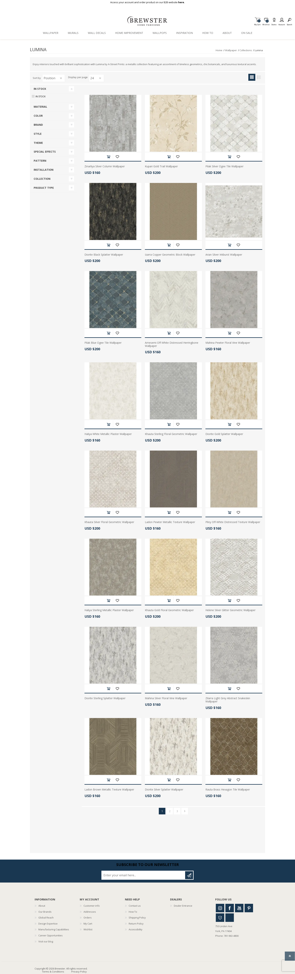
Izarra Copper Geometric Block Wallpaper (170, 254)
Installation (43, 169)
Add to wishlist (117, 156)
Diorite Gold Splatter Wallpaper (224, 434)
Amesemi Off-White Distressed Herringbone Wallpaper (171, 344)
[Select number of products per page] (96, 78)
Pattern (40, 160)
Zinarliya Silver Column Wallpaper (104, 166)
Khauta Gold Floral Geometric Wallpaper (169, 610)
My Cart (257, 23)
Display (72, 77)
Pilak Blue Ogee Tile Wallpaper (103, 342)
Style (38, 134)
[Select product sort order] (53, 78)
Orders (88, 917)
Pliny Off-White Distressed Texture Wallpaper (232, 522)
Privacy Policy (79, 971)
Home (219, 50)
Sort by (37, 78)
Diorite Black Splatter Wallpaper (103, 254)
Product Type (44, 188)
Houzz (220, 917)
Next (184, 811)
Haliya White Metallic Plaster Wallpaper (108, 434)
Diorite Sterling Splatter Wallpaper (104, 698)
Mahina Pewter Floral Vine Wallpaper (227, 342)
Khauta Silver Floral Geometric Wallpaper (109, 522)
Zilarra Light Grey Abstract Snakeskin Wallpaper (227, 700)
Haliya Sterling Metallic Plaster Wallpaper (109, 610)
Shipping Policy (137, 917)
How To (133, 911)
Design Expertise (48, 923)
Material (40, 106)
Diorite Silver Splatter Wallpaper (164, 789)
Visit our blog (45, 941)
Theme (38, 143)
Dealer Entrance (183, 905)
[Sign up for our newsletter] (143, 875)
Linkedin (229, 917)
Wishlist (88, 929)
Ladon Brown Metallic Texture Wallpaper (109, 789)
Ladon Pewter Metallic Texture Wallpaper (170, 522)
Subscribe (189, 875)
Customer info (92, 905)
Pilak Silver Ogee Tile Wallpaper (224, 166)
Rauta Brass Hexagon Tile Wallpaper (227, 789)
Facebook (229, 908)
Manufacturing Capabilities (53, 929)
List (258, 77)
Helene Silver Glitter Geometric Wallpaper (230, 610)
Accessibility (135, 929)
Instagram (220, 908)
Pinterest (249, 908)
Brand (38, 124)
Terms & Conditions (53, 971)
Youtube (239, 908)
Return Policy (136, 923)
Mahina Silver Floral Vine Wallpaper (166, 698)
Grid (251, 77)
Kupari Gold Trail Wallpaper (161, 166)
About (41, 905)
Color (38, 115)
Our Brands (45, 911)
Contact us (135, 905)
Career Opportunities (50, 935)
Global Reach (46, 917)
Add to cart (108, 156)
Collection (42, 178)
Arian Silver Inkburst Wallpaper (223, 254)
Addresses (90, 911)
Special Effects (45, 151)
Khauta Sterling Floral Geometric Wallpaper (171, 434)
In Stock (40, 89)
